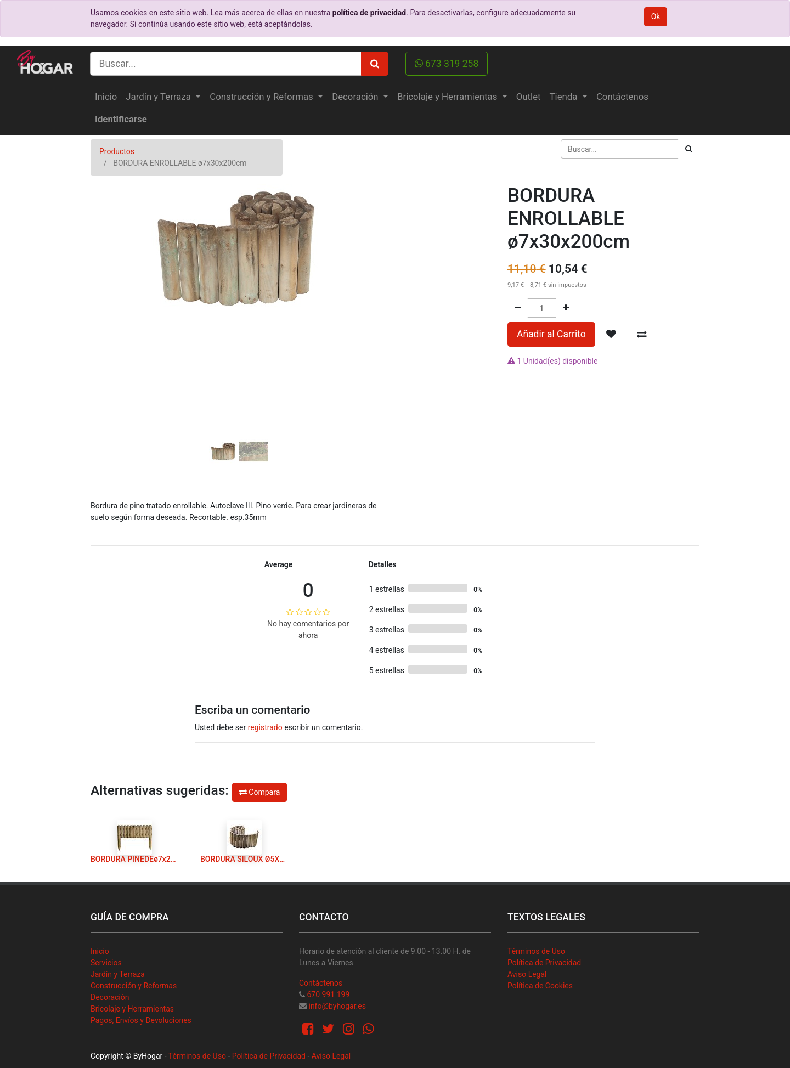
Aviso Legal (527, 974)
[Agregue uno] (566, 308)
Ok (656, 16)
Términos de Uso (536, 951)
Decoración (110, 997)
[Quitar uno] (517, 308)
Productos (116, 151)
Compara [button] (259, 792)
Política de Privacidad (544, 962)
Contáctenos (320, 983)
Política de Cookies (540, 985)
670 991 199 (328, 994)
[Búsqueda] (688, 149)
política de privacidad (369, 12)
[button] (113, 294)
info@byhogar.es (336, 1006)
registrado (265, 727)
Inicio (100, 951)
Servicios (106, 962)
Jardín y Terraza (118, 974)
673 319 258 (447, 63)
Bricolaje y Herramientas (132, 1008)
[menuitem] (106, 97)
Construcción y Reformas (134, 985)
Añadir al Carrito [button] (551, 334)
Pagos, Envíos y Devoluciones (141, 1020)
